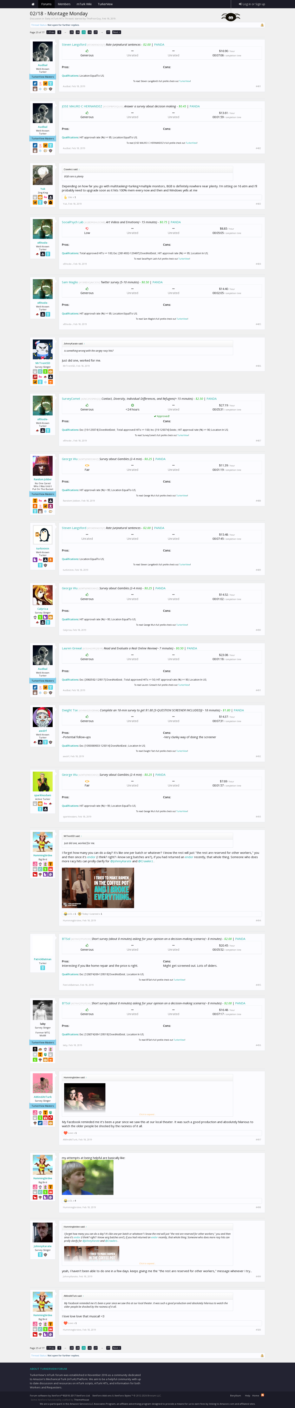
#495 (258, 984)
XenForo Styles (122, 1395)
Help (247, 1395)
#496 (258, 1045)
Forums (46, 4)
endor (91, 857)
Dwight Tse (70, 710)
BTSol (66, 939)
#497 (258, 1139)
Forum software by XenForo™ (60, 1395)
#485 (258, 324)
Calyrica (42, 608)
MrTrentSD (42, 363)
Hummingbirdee (42, 855)
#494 (258, 920)
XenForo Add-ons (101, 1395)
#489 (258, 569)
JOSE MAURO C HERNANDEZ (82, 106)
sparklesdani (42, 795)
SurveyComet (71, 398)
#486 (258, 365)
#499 (258, 1276)
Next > (116, 32)
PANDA (159, 44)
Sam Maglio (70, 282)
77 (108, 32)
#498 (258, 1207)
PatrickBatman (42, 959)
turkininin (42, 548)
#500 (258, 1329)
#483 (258, 203)
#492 (258, 756)
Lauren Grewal (72, 648)
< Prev (50, 32)
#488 (258, 500)
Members (64, 4)
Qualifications (70, 75)
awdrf (43, 730)
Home (33, 4)
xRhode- (42, 242)
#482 (258, 148)
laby (65, 1045)
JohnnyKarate (43, 1246)
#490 (258, 630)
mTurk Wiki (84, 4)
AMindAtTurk (43, 1096)
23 (72, 32)
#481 (258, 86)
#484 (258, 263)
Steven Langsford (74, 44)
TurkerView (184, 81)
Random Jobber (43, 479)
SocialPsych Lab (73, 222)
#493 (258, 816)
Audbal (42, 65)
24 (78, 32)
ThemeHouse (81, 1399)
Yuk (42, 188)
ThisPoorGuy (93, 18)
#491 (258, 690)
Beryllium (235, 1395)
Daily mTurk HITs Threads (59, 18)
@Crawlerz (145, 861)
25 (84, 32)
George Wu (70, 459)
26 (89, 32)
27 (95, 32)
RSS (262, 1395)
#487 (258, 440)
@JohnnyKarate (120, 861)
